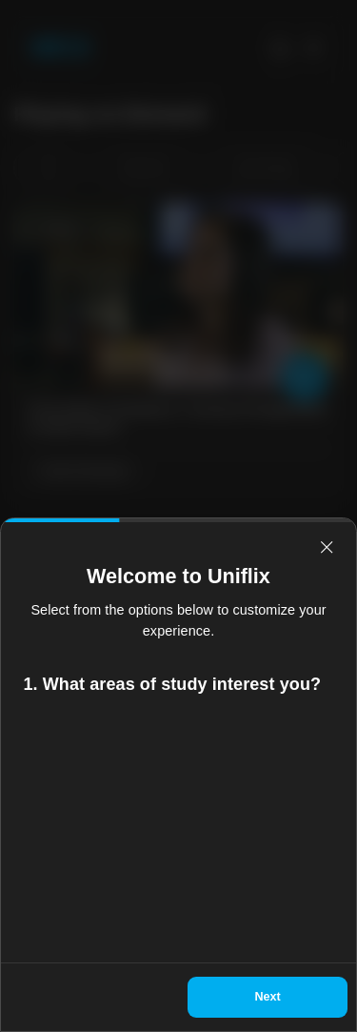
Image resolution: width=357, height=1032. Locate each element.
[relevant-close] (326, 547)
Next (267, 996)
